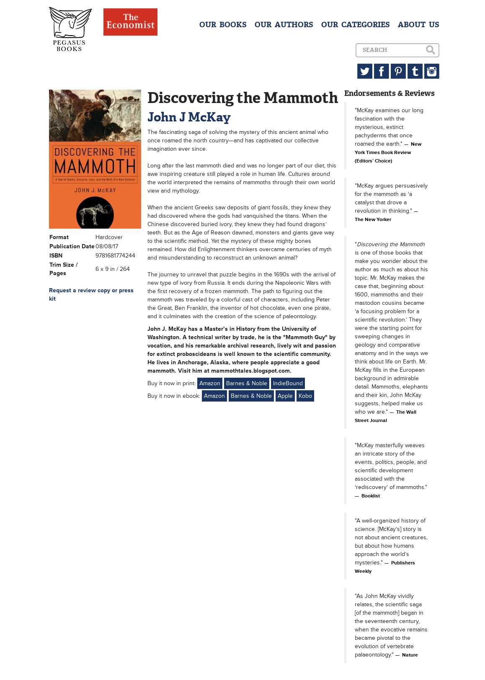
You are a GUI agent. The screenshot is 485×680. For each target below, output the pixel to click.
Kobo (305, 395)
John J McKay (189, 117)
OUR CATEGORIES (355, 25)
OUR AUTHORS (284, 25)
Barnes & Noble (246, 383)
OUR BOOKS (223, 25)
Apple (285, 395)
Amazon (209, 383)
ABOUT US (418, 25)
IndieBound (288, 383)
